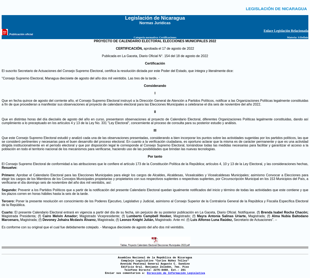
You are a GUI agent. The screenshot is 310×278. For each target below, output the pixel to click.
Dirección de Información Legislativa (176, 273)
